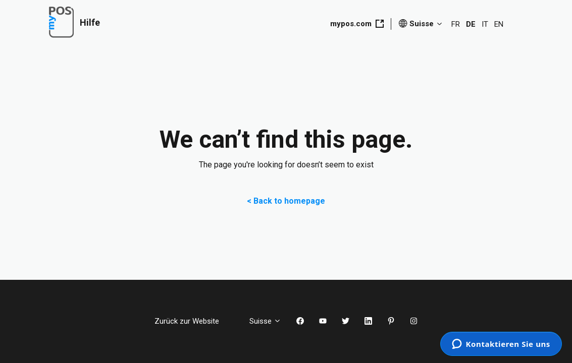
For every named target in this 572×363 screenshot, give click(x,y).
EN (498, 24)
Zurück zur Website (194, 321)
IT (485, 24)
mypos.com (357, 23)
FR (455, 24)
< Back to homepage (286, 201)
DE (471, 24)
